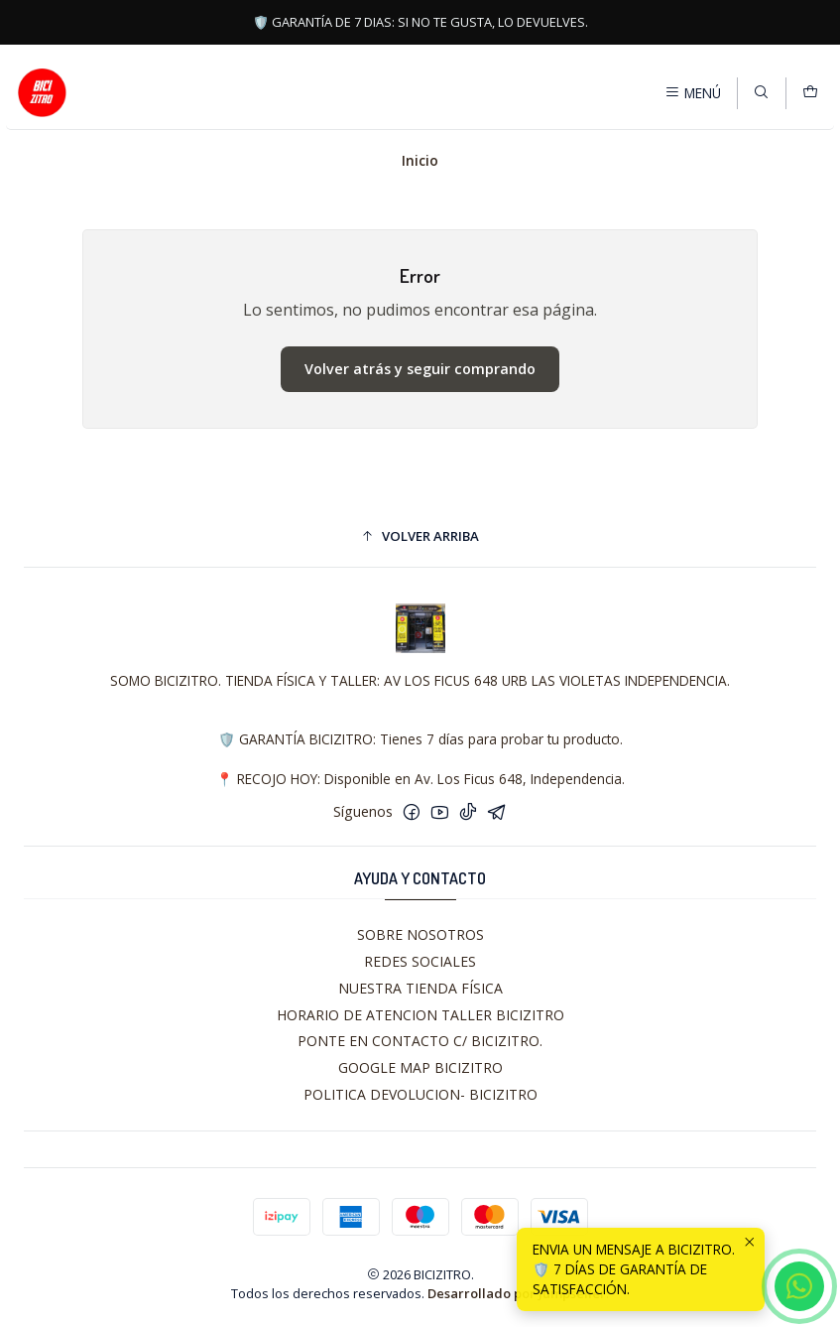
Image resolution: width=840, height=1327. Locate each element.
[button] (420, 536)
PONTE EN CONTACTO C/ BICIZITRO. (420, 1040)
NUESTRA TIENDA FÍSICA (420, 988)
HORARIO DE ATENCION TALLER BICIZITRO (420, 1014)
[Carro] (810, 92)
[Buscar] (761, 92)
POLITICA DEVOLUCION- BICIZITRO (420, 1094)
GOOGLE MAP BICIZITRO (420, 1067)
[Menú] (692, 92)
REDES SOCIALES (420, 961)
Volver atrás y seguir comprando (420, 368)
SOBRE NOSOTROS (420, 934)
